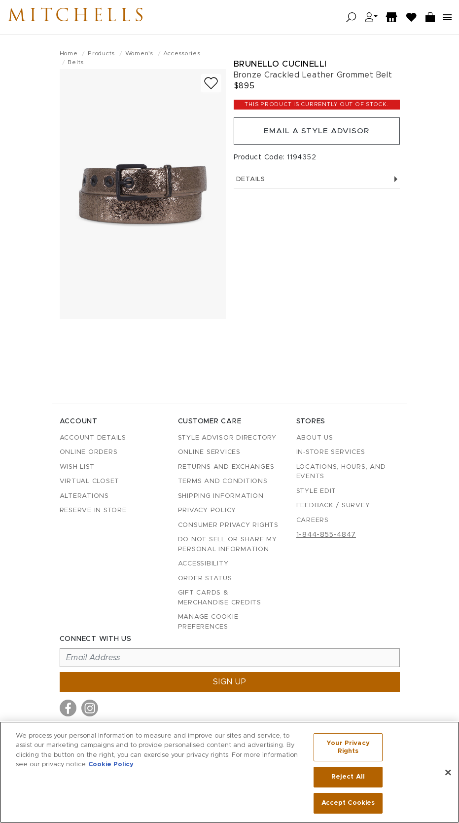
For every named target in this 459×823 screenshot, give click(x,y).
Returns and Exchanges (226, 467)
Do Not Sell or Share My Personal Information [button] (227, 544)
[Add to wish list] (211, 83)
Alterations (84, 496)
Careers (312, 520)
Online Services (209, 452)
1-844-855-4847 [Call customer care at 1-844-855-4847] (326, 534)
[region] (229, 772)
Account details (93, 438)
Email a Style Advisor (317, 132)
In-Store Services (330, 452)
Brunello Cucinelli (280, 64)
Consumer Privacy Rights (228, 525)
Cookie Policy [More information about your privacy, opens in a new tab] (111, 765)
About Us (314, 438)
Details (316, 181)
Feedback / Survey (333, 505)
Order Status (205, 578)
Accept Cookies (348, 802)
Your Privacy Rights (348, 748)
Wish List (77, 467)
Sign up (230, 682)
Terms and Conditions (223, 481)
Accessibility (203, 564)
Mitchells (83, 17)
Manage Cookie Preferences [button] (208, 622)
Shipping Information (221, 496)
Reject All (348, 777)
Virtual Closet (90, 481)
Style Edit (316, 491)
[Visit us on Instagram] (89, 708)
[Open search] (351, 17)
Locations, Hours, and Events (341, 472)
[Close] (448, 773)
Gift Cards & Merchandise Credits (219, 598)
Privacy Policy (207, 510)
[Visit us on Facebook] (68, 708)
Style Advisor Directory (227, 438)
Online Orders (89, 452)
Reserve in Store (93, 510)
